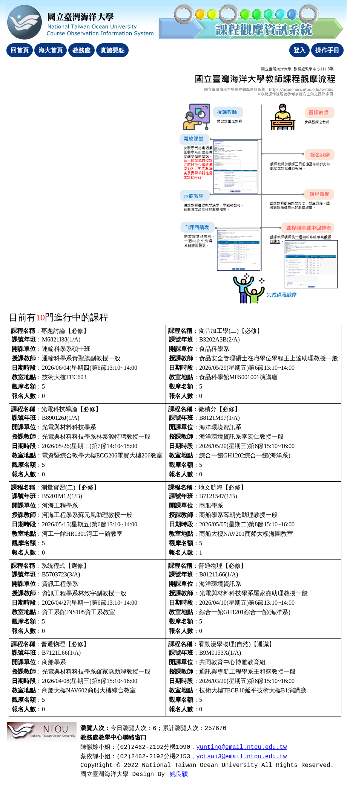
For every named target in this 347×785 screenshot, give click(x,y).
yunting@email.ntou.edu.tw (241, 747)
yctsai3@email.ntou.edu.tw (241, 756)
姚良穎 (179, 774)
